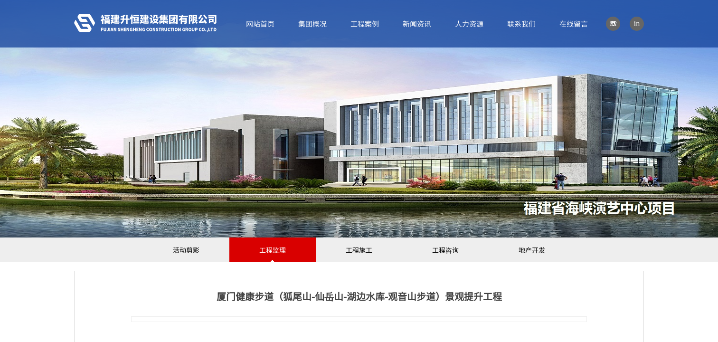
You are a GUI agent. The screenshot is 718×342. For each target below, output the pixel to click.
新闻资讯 (417, 23)
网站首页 (260, 23)
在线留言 (573, 23)
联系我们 (521, 23)
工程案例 (364, 23)
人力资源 (469, 23)
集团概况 (312, 23)
